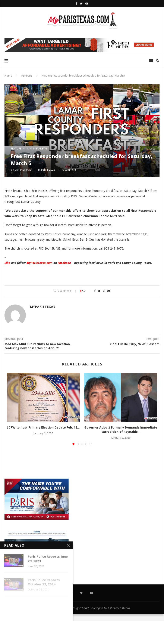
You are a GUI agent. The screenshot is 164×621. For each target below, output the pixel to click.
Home (8, 75)
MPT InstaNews (37, 148)
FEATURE (26, 75)
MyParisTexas (23, 170)
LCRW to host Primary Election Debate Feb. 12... (43, 427)
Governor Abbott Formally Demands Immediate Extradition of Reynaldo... (120, 429)
